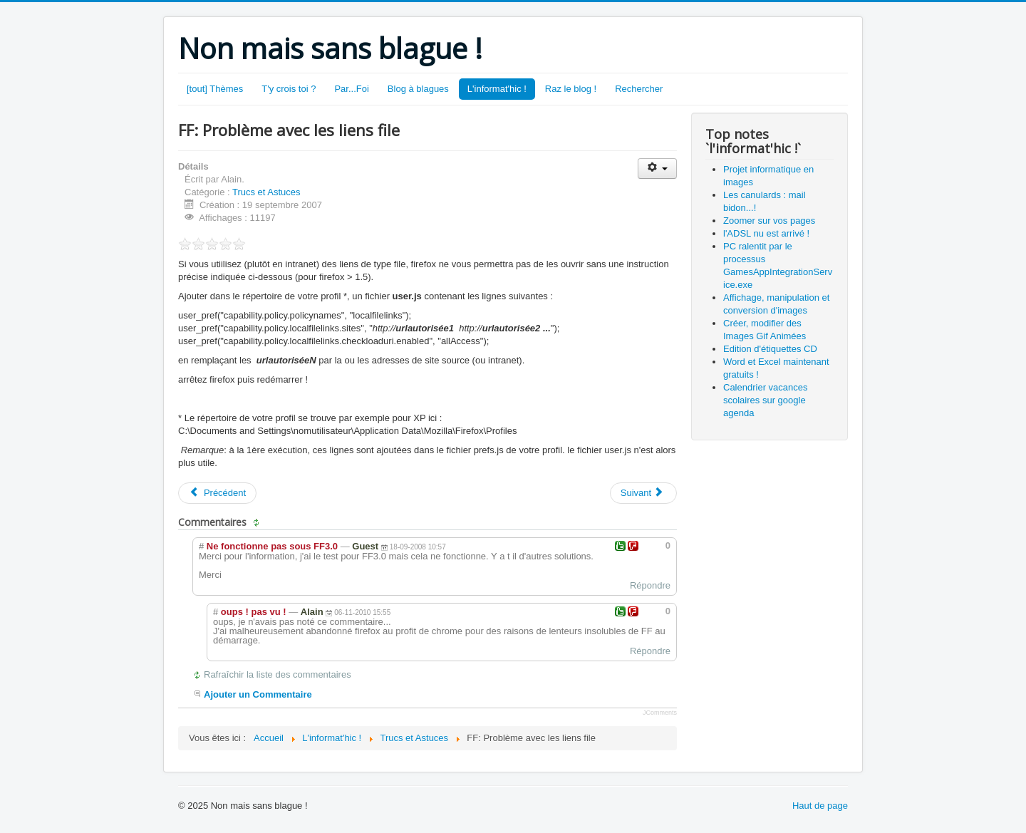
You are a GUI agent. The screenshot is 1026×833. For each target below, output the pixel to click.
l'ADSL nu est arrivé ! (766, 233)
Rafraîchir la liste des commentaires (277, 674)
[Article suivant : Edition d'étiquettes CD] (643, 493)
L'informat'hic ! (497, 88)
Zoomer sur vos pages (769, 220)
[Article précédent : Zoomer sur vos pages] (217, 493)
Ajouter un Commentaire (258, 694)
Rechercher (639, 88)
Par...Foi (351, 88)
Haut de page (820, 805)
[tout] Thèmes (215, 88)
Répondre (650, 585)
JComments (660, 712)
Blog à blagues (418, 88)
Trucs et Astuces (266, 192)
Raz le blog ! (570, 88)
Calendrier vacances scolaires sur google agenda (765, 400)
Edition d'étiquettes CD (770, 348)
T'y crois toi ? (288, 88)
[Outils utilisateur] (657, 168)
